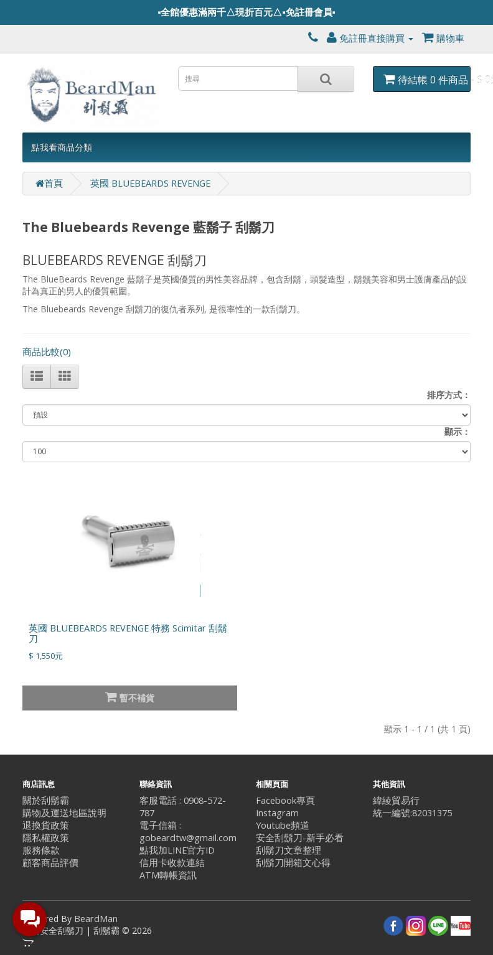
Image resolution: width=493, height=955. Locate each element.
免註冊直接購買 (370, 38)
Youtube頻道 (282, 825)
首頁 (49, 183)
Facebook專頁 (285, 800)
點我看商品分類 (61, 147)
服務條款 (41, 850)
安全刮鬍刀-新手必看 (300, 838)
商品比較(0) (46, 352)
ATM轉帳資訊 (168, 875)
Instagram (277, 813)
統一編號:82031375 (412, 813)
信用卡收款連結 (172, 863)
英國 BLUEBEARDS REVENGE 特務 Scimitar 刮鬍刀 (128, 633)
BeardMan (96, 919)
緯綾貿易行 (396, 800)
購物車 (443, 38)
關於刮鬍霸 (45, 800)
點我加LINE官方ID (177, 850)
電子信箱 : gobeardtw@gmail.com (188, 831)
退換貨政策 (45, 825)
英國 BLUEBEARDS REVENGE (150, 183)
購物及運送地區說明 (64, 813)
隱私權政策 (45, 838)
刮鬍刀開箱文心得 (293, 863)
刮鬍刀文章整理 (288, 850)
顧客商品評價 (50, 863)
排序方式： (449, 395)
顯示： (457, 431)
